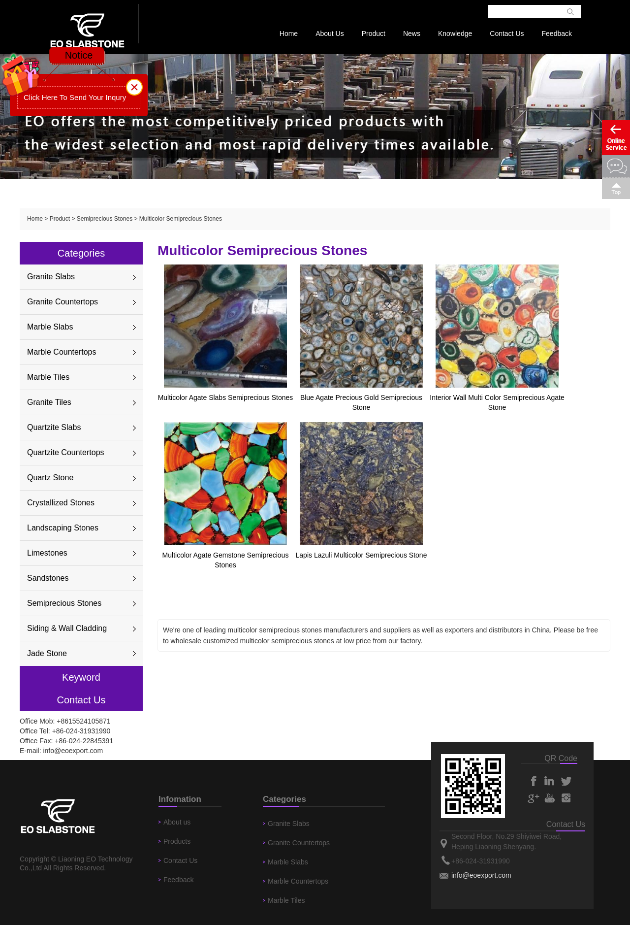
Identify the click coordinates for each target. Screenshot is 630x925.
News (411, 33)
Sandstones (48, 578)
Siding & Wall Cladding (67, 628)
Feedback (557, 33)
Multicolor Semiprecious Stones (180, 218)
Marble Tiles (48, 377)
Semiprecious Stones (104, 218)
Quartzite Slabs (54, 427)
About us (176, 822)
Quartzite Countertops (65, 452)
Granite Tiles (49, 402)
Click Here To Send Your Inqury (75, 97)
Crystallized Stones (60, 502)
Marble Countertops (61, 352)
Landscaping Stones (62, 528)
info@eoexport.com (73, 751)
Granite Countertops (62, 301)
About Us (329, 33)
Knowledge (455, 33)
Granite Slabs (51, 276)
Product (373, 33)
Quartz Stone (50, 477)
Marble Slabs (50, 327)
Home (289, 33)
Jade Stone (47, 653)
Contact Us (507, 33)
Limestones (47, 553)
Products (176, 841)
